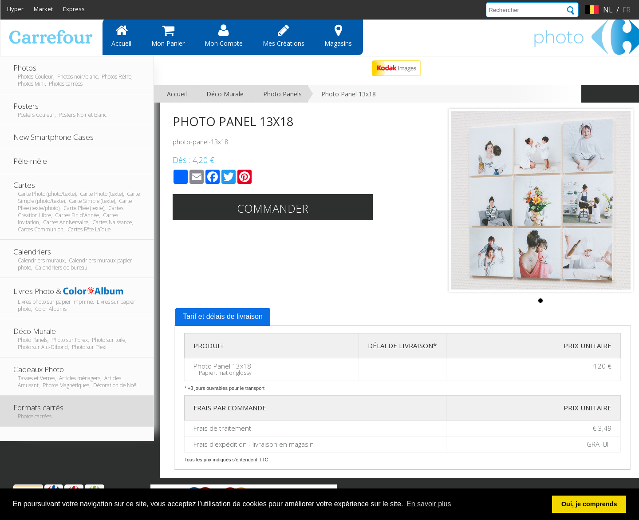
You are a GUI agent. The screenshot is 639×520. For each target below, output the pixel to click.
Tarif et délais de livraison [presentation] (223, 316)
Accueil (121, 36)
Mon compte (224, 36)
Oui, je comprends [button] (589, 504)
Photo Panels (282, 94)
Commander (272, 208)
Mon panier (168, 36)
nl (608, 10)
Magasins (338, 36)
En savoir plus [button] (428, 504)
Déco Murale (225, 94)
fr (627, 10)
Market (43, 9)
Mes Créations (283, 36)
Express (74, 9)
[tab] (222, 317)
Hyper (15, 9)
